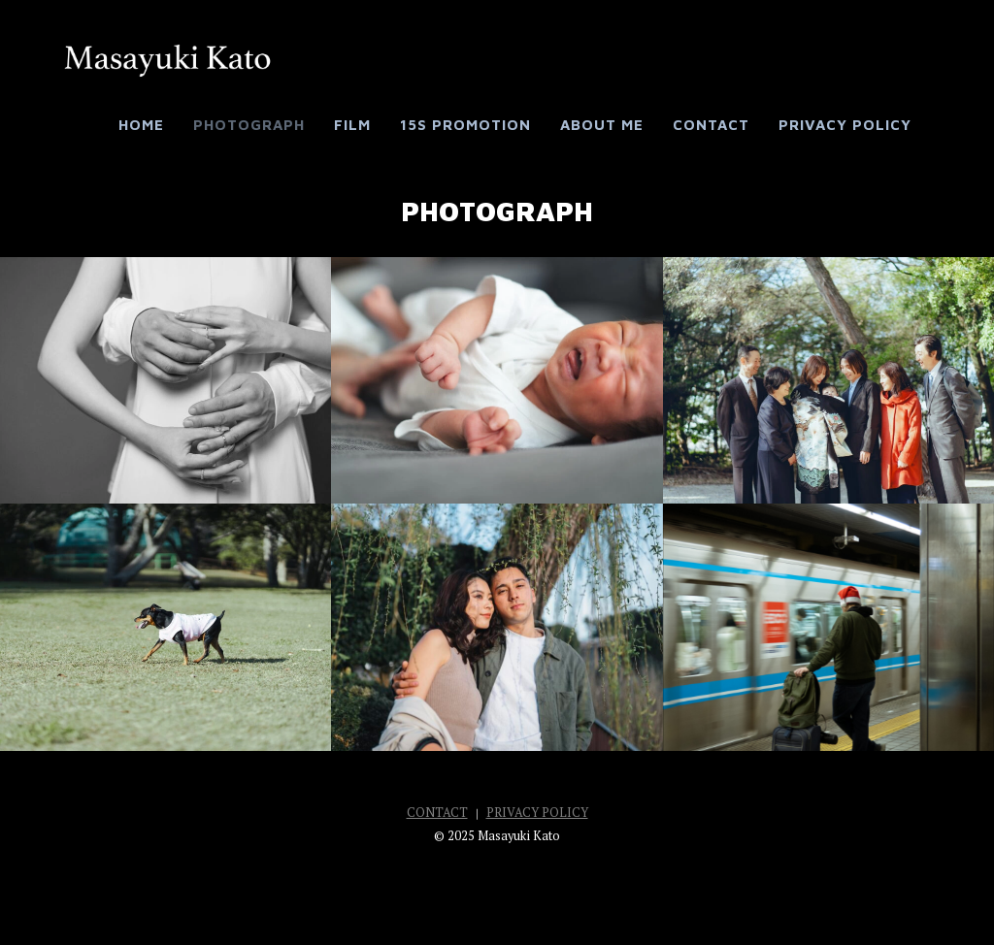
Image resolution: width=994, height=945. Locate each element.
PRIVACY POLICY (845, 124)
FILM (352, 124)
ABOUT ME (602, 124)
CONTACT (711, 124)
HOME (141, 124)
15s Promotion (465, 124)
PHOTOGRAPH (249, 124)
